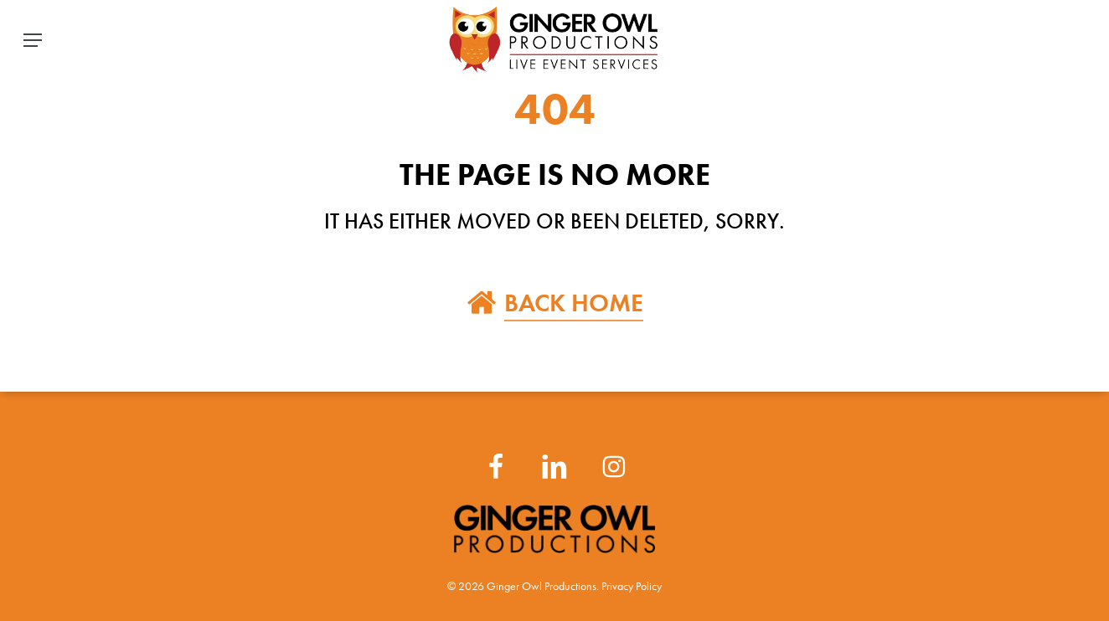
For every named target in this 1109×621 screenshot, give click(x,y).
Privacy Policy (631, 586)
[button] (32, 40)
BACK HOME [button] (573, 302)
